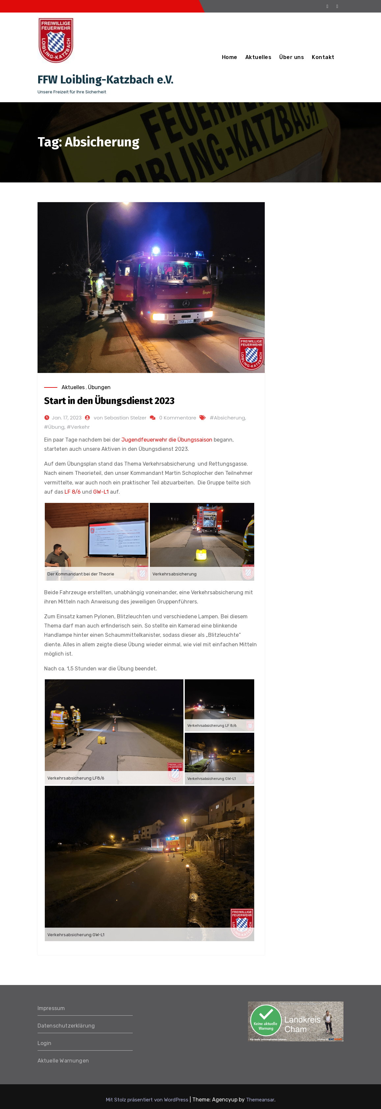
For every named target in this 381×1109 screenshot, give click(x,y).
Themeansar (260, 1100)
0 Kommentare (177, 417)
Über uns (291, 57)
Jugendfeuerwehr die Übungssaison (167, 440)
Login (45, 1043)
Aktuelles (258, 57)
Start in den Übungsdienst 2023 (109, 400)
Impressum (51, 1008)
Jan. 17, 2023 (67, 417)
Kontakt (323, 57)
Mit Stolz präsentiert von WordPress (148, 1100)
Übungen (99, 387)
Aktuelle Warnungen (63, 1061)
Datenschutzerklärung (66, 1026)
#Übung (54, 426)
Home (229, 57)
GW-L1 (101, 492)
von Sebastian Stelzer (120, 417)
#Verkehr (78, 426)
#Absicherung (227, 417)
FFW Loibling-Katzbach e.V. (106, 79)
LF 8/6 (73, 492)
